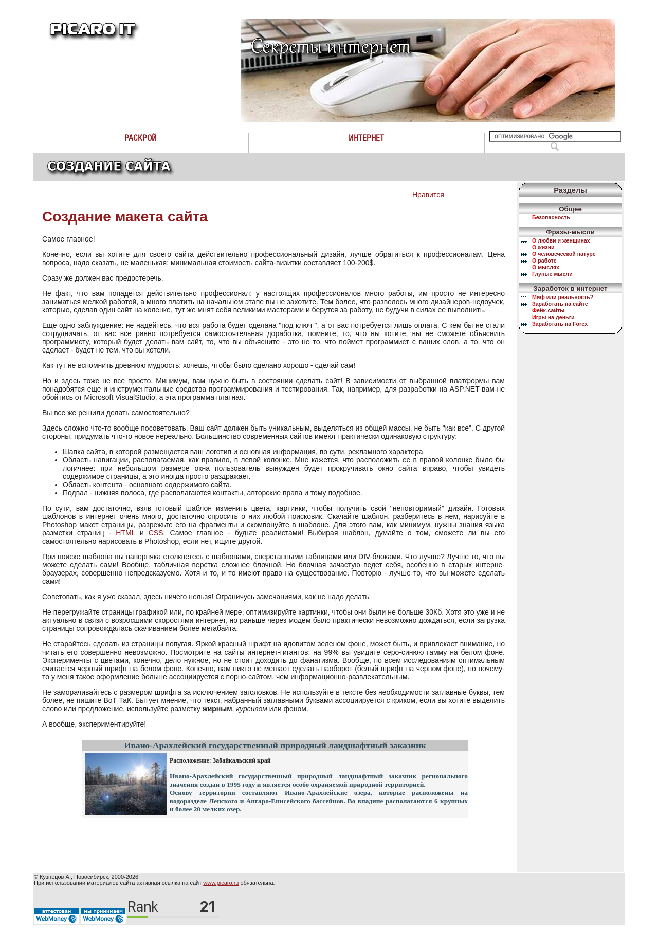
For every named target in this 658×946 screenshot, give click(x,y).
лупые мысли (552, 274)
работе (544, 260)
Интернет (366, 138)
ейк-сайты (548, 310)
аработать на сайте (560, 304)
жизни (543, 247)
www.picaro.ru (221, 883)
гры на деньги (553, 317)
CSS (156, 533)
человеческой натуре (564, 254)
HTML (125, 533)
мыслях (545, 267)
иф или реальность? (562, 297)
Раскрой (140, 138)
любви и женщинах (561, 240)
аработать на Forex (560, 324)
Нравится (428, 195)
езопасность (551, 217)
